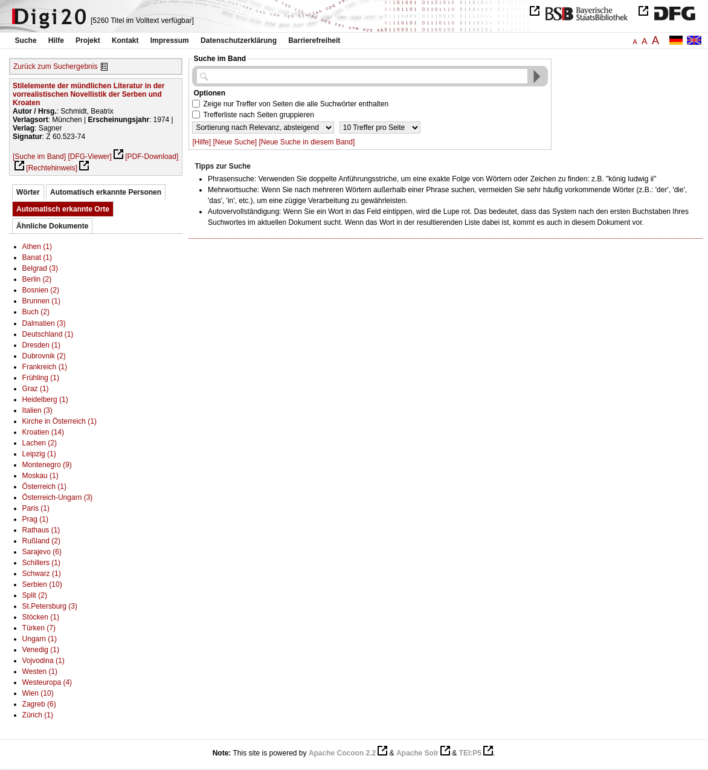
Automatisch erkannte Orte (62, 209)
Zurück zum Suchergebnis (55, 66)
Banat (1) (37, 257)
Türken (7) (39, 628)
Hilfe (56, 40)
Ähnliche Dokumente (52, 226)
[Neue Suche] (235, 142)
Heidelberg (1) (45, 399)
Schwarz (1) (41, 573)
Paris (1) (36, 508)
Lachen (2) (39, 443)
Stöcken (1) (40, 617)
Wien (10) (38, 693)
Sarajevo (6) (42, 552)
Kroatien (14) (43, 432)
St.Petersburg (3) (49, 606)
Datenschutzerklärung (239, 40)
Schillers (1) (41, 562)
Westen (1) (39, 671)
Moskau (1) (40, 475)
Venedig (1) (40, 649)
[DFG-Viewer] (89, 156)
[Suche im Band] (39, 156)
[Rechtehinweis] (51, 168)
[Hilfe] (201, 142)
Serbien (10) (42, 584)
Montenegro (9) (47, 465)
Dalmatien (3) (44, 323)
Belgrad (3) (40, 268)
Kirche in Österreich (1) (59, 421)
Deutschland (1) (48, 334)
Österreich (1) (44, 486)
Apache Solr (417, 753)
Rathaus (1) (41, 530)
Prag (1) (35, 519)
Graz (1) (35, 388)
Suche (26, 40)
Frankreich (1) (45, 367)
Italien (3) (37, 410)
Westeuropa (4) (47, 682)
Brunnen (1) (41, 301)
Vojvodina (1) (43, 660)
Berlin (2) (37, 279)
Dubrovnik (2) (44, 356)
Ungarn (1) (39, 639)
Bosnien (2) (40, 290)
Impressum (169, 40)
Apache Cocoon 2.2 (342, 753)
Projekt (88, 40)
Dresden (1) (41, 345)
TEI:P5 (470, 753)
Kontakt (125, 40)
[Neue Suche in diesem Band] (307, 142)
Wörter (28, 192)
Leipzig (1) (39, 454)
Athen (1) (37, 246)
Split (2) (34, 595)
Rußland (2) (41, 541)
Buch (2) (36, 312)
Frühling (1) (40, 378)
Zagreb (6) (39, 704)
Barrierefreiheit (314, 40)
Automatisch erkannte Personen (105, 192)
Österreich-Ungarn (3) (57, 497)
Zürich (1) (37, 715)
